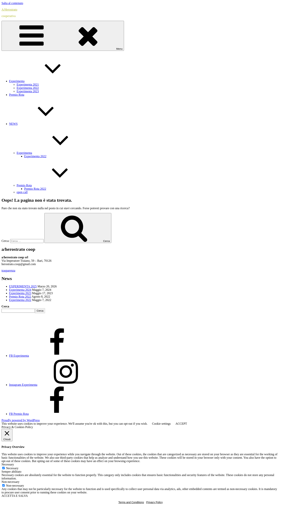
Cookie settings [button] (161, 423)
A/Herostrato (9, 9)
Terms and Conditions (131, 502)
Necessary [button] (8, 464)
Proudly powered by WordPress (21, 420)
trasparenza (8, 270)
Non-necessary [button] (10, 481)
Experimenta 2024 (20, 289)
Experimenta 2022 (28, 88)
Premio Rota (16, 94)
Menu (62, 35)
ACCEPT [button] (181, 423)
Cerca (5, 306)
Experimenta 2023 (28, 91)
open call (22, 192)
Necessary (12, 468)
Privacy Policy (154, 502)
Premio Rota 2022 (35, 188)
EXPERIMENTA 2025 (23, 286)
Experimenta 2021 (28, 84)
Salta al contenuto (12, 3)
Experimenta (45, 81)
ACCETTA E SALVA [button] (15, 495)
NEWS (41, 123)
